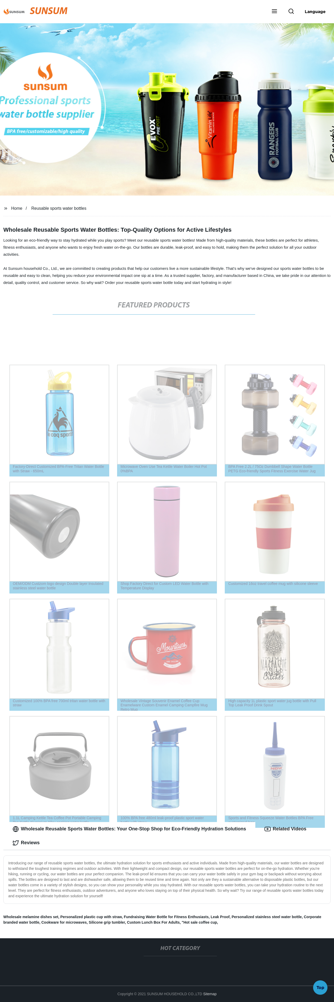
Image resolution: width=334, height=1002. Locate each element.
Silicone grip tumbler (107, 922)
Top (320, 988)
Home (16, 208)
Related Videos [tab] (285, 829)
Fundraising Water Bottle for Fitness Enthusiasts (166, 917)
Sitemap (209, 994)
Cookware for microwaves (64, 922)
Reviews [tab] (26, 843)
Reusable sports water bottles (59, 208)
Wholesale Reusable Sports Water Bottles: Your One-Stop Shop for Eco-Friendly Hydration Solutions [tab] (129, 829)
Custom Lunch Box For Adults (153, 922)
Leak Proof (220, 917)
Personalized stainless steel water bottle (267, 917)
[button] (274, 11)
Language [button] (315, 11)
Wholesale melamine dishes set (30, 917)
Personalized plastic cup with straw (91, 917)
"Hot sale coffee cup (199, 922)
